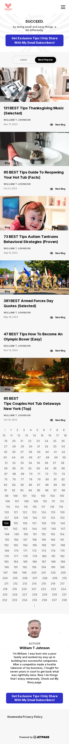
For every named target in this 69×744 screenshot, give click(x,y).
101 (24, 495)
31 (38, 446)
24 (46, 440)
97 (55, 490)
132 (53, 517)
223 (53, 589)
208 (44, 578)
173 (44, 550)
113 (8, 506)
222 (43, 589)
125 (53, 512)
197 (5, 572)
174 (53, 550)
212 (15, 583)
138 (44, 523)
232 (4, 600)
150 (26, 534)
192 (25, 567)
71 (38, 473)
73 (55, 473)
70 (30, 473)
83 (5, 484)
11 (11, 435)
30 (30, 446)
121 (16, 512)
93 (22, 490)
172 (34, 550)
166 (44, 545)
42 (63, 451)
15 (42, 435)
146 (53, 528)
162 (6, 545)
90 (63, 484)
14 (34, 435)
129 (25, 517)
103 (43, 495)
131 (44, 517)
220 (24, 589)
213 (25, 583)
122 (25, 512)
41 (55, 451)
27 (5, 446)
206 (24, 578)
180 (44, 556)
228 (34, 594)
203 (63, 572)
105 (62, 495)
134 (6, 523)
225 (5, 594)
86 (30, 484)
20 (13, 440)
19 (5, 440)
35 (5, 451)
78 (30, 479)
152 (44, 534)
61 (22, 468)
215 (44, 583)
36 (13, 451)
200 (33, 572)
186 (34, 561)
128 (16, 517)
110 (45, 501)
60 (14, 468)
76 (14, 479)
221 (34, 589)
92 (13, 490)
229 (44, 594)
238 (64, 600)
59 (5, 468)
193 (34, 567)
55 (38, 462)
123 (34, 512)
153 (53, 534)
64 (46, 468)
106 (7, 501)
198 (15, 572)
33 (54, 446)
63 (38, 468)
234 (24, 600)
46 (30, 457)
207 (34, 578)
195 (53, 567)
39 (38, 451)
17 (57, 435)
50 (64, 457)
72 (46, 473)
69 (22, 473)
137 (34, 523)
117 (43, 506)
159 (44, 539)
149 (16, 534)
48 (47, 457)
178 (25, 556)
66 (63, 468)
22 (29, 440)
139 (53, 523)
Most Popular (45, 59)
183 (6, 561)
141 (6, 528)
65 (54, 468)
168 (63, 545)
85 (22, 484)
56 (46, 462)
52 (14, 462)
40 (47, 451)
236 (44, 600)
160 (53, 539)
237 (54, 600)
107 (17, 501)
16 (49, 435)
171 (25, 550)
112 (62, 501)
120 (6, 512)
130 (35, 517)
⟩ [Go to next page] (34, 605)
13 (26, 435)
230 (54, 594)
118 (52, 506)
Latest (23, 59)
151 (35, 534)
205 (15, 578)
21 (21, 440)
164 (25, 545)
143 (24, 528)
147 (63, 528)
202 (53, 572)
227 (24, 594)
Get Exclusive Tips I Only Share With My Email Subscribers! (35, 40)
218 (5, 589)
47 (39, 457)
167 (53, 545)
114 (17, 506)
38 (30, 451)
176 (6, 556)
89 (55, 484)
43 (5, 457)
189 (63, 561)
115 (26, 506)
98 (63, 490)
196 (62, 567)
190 (6, 567)
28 (14, 446)
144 (34, 528)
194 (43, 567)
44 (13, 457)
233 (14, 600)
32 (46, 446)
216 (53, 583)
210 (64, 578)
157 (25, 539)
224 (63, 589)
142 (15, 528)
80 (47, 479)
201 (43, 572)
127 (6, 517)
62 (30, 468)
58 (62, 462)
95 (38, 490)
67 (6, 473)
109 (35, 501)
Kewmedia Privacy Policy (24, 717)
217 (62, 583)
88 (47, 484)
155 (7, 539)
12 (18, 435)
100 (15, 495)
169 (7, 550)
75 (5, 479)
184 (16, 561)
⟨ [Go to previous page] (5, 430)
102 (33, 495)
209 (54, 578)
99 (6, 495)
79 (38, 479)
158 (34, 539)
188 (53, 561)
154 (62, 534)
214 (34, 583)
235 (34, 600)
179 (35, 556)
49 (56, 457)
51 (6, 462)
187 (44, 561)
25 (54, 440)
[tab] (23, 60)
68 (14, 473)
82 (63, 479)
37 (22, 451)
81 (55, 479)
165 (35, 545)
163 (16, 545)
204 (5, 578)
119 (61, 506)
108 (26, 501)
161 (62, 539)
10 (4, 435)
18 (65, 435)
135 (16, 523)
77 (22, 479)
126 (62, 512)
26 (63, 440)
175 (62, 550)
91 (5, 490)
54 (30, 462)
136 (25, 523)
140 (62, 523)
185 (25, 561)
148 (7, 534)
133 (62, 517)
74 (63, 473)
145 (44, 528)
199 (24, 572)
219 (14, 589)
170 (16, 550)
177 (16, 556)
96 (46, 490)
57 (54, 462)
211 (6, 583)
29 (22, 446)
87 (38, 484)
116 (34, 506)
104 (52, 495)
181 (53, 556)
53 (22, 462)
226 (14, 594)
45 (22, 457)
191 (16, 567)
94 (30, 490)
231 (64, 594)
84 (14, 484)
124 (43, 512)
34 (63, 446)
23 (38, 440)
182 (62, 556)
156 (16, 539)
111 (53, 501)
